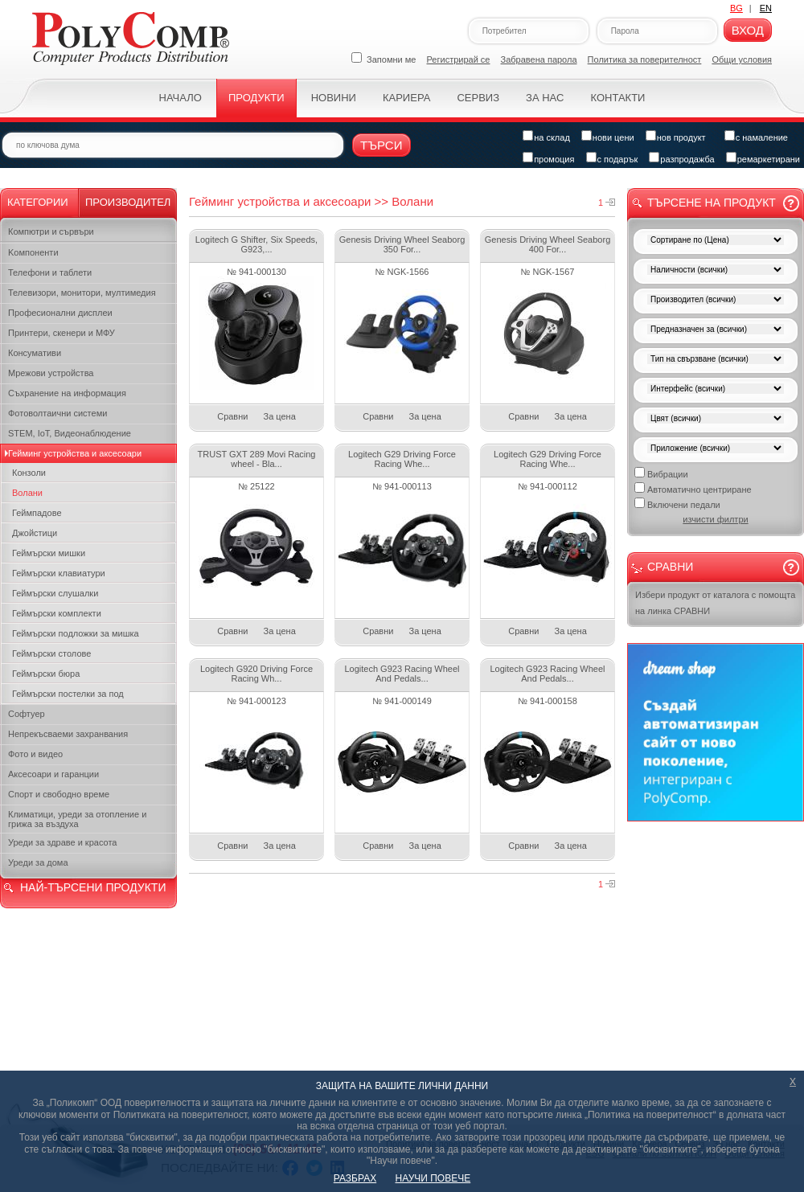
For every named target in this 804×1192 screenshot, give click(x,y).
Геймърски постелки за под (68, 693)
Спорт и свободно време (58, 794)
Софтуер (26, 714)
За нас (545, 98)
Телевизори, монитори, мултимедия (82, 292)
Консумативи (34, 353)
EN (766, 8)
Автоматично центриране (693, 488)
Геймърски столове (51, 653)
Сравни (232, 416)
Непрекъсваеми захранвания (68, 734)
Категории (37, 202)
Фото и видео (35, 754)
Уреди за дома (38, 862)
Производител (127, 202)
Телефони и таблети (50, 272)
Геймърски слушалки (55, 593)
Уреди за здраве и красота (62, 842)
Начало (180, 98)
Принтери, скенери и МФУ (61, 333)
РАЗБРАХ (355, 1178)
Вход (748, 30)
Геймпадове (37, 513)
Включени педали (677, 504)
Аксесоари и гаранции (53, 774)
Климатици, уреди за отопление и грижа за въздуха (77, 819)
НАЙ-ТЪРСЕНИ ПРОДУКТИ (93, 887)
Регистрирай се (458, 59)
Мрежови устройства (50, 373)
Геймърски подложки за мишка (75, 633)
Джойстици (34, 533)
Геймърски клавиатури (58, 573)
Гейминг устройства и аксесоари (75, 453)
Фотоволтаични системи (57, 413)
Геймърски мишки (48, 553)
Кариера (406, 98)
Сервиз (478, 98)
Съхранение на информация (67, 393)
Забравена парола (539, 59)
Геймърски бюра (46, 673)
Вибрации (661, 473)
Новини (333, 98)
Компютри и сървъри (51, 231)
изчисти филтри (715, 519)
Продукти (256, 98)
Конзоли (29, 472)
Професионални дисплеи (60, 312)
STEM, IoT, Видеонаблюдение (69, 433)
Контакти (617, 98)
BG (736, 8)
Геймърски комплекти (56, 613)
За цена (280, 416)
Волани (27, 493)
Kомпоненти (33, 252)
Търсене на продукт (711, 202)
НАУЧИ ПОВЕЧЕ (433, 1178)
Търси (381, 145)
